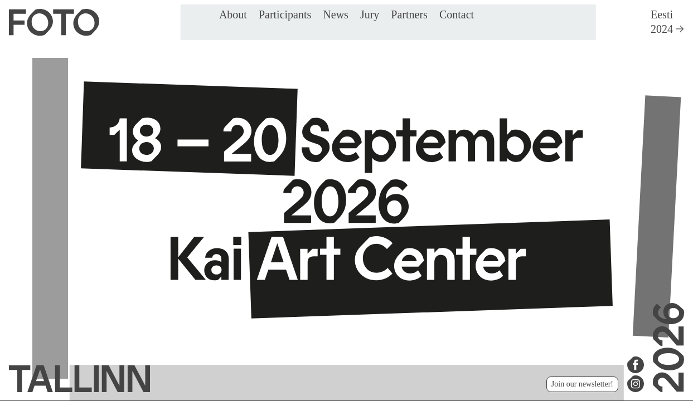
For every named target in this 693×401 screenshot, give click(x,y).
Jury (369, 14)
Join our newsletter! (582, 384)
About (233, 14)
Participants (285, 14)
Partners (409, 14)
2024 (667, 29)
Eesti (662, 14)
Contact (456, 14)
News (335, 14)
